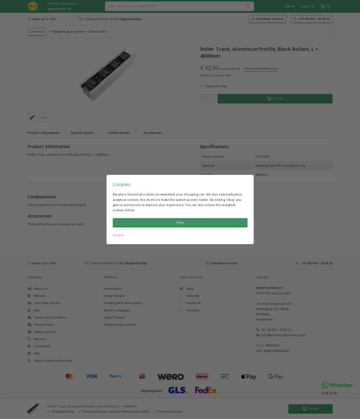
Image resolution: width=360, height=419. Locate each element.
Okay (180, 222)
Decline (118, 235)
